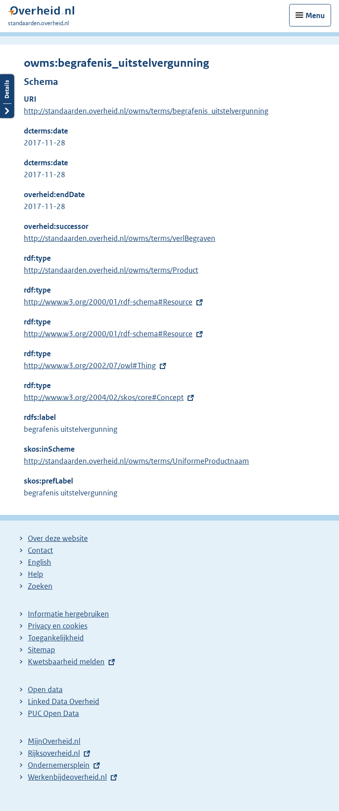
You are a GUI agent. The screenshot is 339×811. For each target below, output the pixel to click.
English (39, 562)
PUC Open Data (53, 713)
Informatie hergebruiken (68, 614)
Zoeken (40, 586)
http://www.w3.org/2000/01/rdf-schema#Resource (108, 302)
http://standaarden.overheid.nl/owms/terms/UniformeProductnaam (136, 461)
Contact (40, 550)
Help (35, 574)
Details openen (7, 96)
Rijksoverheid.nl (54, 753)
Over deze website (58, 538)
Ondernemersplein (59, 765)
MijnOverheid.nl (54, 741)
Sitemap (41, 650)
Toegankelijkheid (56, 638)
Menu (315, 15)
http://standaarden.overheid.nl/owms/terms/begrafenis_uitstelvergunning (146, 111)
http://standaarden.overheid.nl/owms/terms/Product (111, 270)
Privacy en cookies (57, 626)
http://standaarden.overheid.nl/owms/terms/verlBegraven (119, 238)
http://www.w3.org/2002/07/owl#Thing (90, 365)
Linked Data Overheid (63, 701)
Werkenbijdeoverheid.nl (67, 777)
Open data (45, 689)
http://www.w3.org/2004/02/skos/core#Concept (104, 397)
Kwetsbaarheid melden (66, 661)
